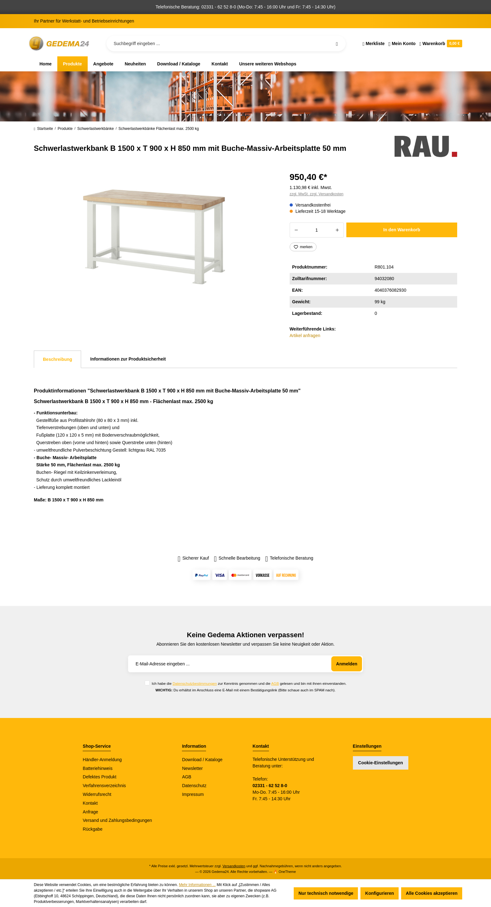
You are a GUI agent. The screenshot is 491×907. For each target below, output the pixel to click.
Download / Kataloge (202, 759)
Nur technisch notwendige (325, 893)
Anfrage (90, 811)
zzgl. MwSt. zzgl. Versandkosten (317, 194)
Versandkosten (234, 866)
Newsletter (192, 768)
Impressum (193, 794)
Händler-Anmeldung (102, 759)
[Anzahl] (316, 230)
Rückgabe (92, 829)
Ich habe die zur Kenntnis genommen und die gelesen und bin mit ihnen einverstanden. (249, 683)
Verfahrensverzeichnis (104, 785)
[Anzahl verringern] (296, 230)
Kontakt (90, 803)
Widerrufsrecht (97, 794)
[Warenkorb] (439, 43)
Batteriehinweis (97, 768)
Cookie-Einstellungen (380, 762)
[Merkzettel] (374, 43)
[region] (154, 237)
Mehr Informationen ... (197, 885)
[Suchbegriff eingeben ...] (226, 43)
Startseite (43, 128)
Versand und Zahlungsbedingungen (117, 820)
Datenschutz (194, 785)
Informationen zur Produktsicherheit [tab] (128, 358)
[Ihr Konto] (401, 43)
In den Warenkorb (401, 229)
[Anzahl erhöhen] (337, 230)
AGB (275, 683)
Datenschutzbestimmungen (195, 683)
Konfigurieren (379, 893)
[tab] (57, 359)
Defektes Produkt (99, 776)
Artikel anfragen (305, 335)
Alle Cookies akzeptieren (431, 893)
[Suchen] (337, 43)
